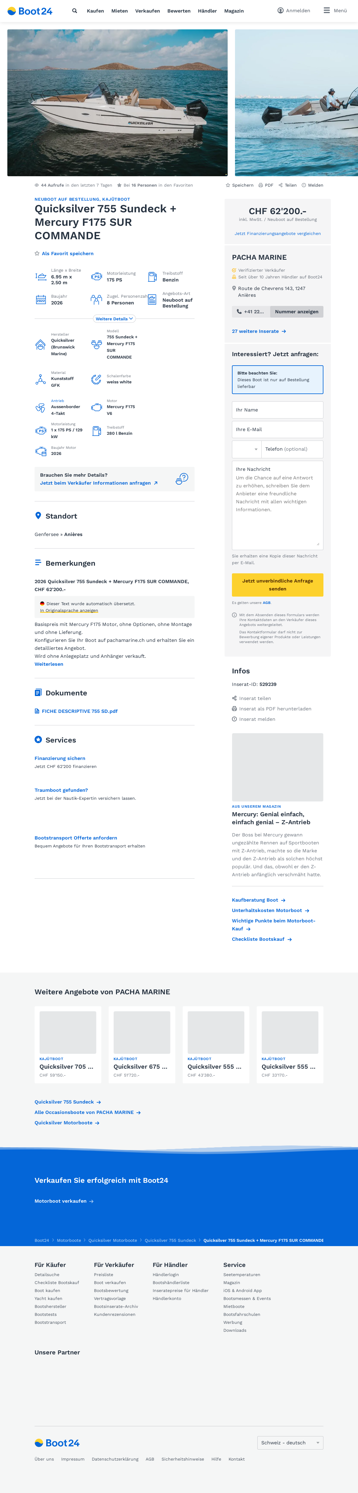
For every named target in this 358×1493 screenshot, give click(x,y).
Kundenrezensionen (115, 1314)
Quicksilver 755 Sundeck (64, 1102)
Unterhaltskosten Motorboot (267, 910)
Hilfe (216, 1459)
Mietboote (233, 1306)
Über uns (44, 1459)
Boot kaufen (47, 1290)
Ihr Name (247, 410)
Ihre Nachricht (253, 469)
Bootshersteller (50, 1306)
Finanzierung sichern (60, 758)
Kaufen (95, 11)
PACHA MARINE (259, 257)
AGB (266, 603)
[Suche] (76, 11)
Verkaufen (147, 11)
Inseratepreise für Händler (181, 1290)
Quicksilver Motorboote (63, 1123)
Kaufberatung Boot (255, 900)
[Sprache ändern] (290, 1443)
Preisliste (103, 1274)
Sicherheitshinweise (183, 1459)
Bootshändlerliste (171, 1282)
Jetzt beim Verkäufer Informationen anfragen (95, 483)
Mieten (119, 11)
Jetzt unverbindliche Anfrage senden (277, 585)
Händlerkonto (167, 1298)
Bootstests (46, 1314)
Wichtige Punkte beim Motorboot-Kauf (273, 925)
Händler (207, 11)
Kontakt (237, 1459)
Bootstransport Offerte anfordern (76, 838)
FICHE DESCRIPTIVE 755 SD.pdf (76, 711)
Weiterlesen (49, 664)
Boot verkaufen (110, 1282)
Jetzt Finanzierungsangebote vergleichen (278, 233)
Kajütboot (116, 199)
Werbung (232, 1322)
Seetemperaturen (241, 1274)
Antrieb (57, 401)
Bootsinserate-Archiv (116, 1306)
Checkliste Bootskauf (258, 939)
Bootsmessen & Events (247, 1298)
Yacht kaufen (48, 1298)
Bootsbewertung (111, 1290)
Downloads (234, 1330)
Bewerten (179, 11)
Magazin (234, 11)
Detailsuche (47, 1274)
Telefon (286, 449)
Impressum (72, 1459)
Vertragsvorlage (110, 1298)
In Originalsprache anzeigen (69, 610)
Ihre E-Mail (249, 429)
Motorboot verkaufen (61, 1201)
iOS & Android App (242, 1290)
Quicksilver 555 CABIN (221, 1066)
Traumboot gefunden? (61, 790)
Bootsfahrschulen (241, 1314)
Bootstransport (50, 1322)
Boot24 (42, 1240)
